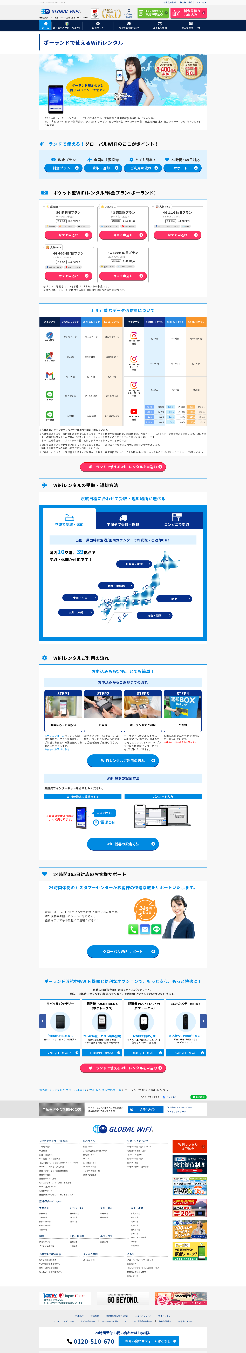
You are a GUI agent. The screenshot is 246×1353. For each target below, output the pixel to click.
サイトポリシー (88, 1321)
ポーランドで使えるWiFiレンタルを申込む (123, 466)
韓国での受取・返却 (135, 1158)
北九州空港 (135, 1213)
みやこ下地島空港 (138, 1237)
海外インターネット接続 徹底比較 (53, 1170)
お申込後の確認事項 (47, 1260)
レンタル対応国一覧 (91, 1170)
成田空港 (43, 1213)
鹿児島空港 (135, 1229)
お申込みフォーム (54, 735)
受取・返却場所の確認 (48, 1268)
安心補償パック (89, 1162)
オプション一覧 (89, 1167)
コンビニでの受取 (134, 1154)
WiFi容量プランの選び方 (49, 1158)
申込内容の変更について (49, 1264)
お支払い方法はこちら (57, 749)
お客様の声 (131, 1264)
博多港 (133, 1241)
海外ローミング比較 (47, 1178)
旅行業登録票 (165, 1321)
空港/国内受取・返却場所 (137, 1167)
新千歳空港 (74, 1213)
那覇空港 (134, 1233)
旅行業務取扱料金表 (143, 1321)
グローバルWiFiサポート (123, 951)
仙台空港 (73, 1221)
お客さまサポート (178, 1111)
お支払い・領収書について (50, 1272)
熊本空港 (134, 1217)
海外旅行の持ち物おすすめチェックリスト (57, 1194)
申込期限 (43, 1150)
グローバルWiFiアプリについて (140, 1260)
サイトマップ (164, 1316)
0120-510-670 (90, 1341)
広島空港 (104, 1242)
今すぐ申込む (68, 235)
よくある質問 (88, 1260)
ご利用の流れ (141, 167)
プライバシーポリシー (63, 1321)
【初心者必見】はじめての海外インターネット (59, 1162)
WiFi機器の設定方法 (123, 843)
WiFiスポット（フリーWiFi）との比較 (55, 1182)
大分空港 (134, 1221)
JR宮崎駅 (135, 1245)
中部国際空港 (45, 1225)
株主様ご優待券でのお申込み (193, 2)
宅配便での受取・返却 (136, 1150)
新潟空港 (73, 1242)
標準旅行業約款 (185, 1321)
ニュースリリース (143, 1316)
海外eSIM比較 (45, 1174)
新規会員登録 (169, 2)
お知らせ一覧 (132, 1276)
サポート (181, 167)
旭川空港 (73, 1217)
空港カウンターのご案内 (181, 1107)
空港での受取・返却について (139, 1146)
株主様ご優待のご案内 (136, 1272)
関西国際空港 (45, 1221)
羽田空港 (43, 1217)
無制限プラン (88, 1154)
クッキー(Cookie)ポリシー (114, 1321)
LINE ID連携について (48, 1187)
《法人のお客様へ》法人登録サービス (143, 1268)
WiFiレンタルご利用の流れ (123, 760)
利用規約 (79, 1316)
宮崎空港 (134, 1225)
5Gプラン (87, 1158)
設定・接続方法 (45, 1154)
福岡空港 (43, 1229)
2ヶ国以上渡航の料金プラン (95, 1150)
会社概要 (95, 1316)
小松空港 (73, 1246)
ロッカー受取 (132, 1162)
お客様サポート (45, 1190)
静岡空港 (104, 1217)
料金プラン (62, 167)
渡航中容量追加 (89, 1174)
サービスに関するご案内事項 (51, 1167)
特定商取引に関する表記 (117, 1316)
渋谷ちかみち (45, 1242)
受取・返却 (101, 167)
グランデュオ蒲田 (46, 1246)
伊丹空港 (104, 1213)
